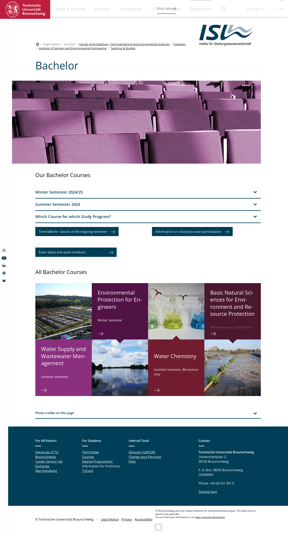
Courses (88, 456)
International (130, 9)
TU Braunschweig (165, 9)
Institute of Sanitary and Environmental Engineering (73, 48)
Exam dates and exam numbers (72, 252)
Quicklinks (253, 9)
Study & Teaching (70, 9)
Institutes (179, 44)
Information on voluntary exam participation (188, 231)
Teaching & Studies (122, 48)
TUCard (87, 470)
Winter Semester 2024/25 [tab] (59, 192)
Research (102, 9)
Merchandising (46, 470)
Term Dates (90, 452)
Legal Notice (110, 519)
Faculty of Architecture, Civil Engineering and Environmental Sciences (124, 44)
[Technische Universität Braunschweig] (37, 44)
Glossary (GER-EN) (142, 452)
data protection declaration (210, 517)
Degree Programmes (97, 461)
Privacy (126, 519)
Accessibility (143, 519)
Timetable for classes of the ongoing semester (73, 231)
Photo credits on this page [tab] (54, 413)
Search (224, 8)
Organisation (200, 9)
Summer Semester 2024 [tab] (57, 204)
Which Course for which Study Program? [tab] (73, 216)
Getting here (208, 491)
